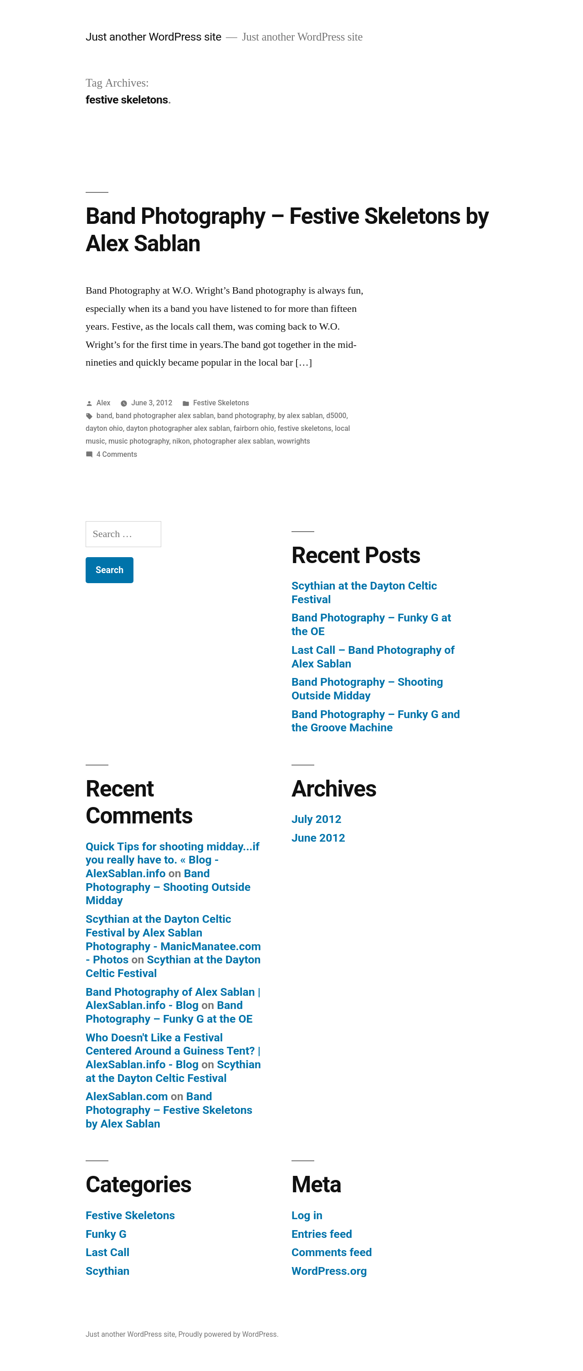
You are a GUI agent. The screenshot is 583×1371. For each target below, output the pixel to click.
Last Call (107, 1252)
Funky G (106, 1234)
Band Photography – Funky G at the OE (169, 1012)
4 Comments (117, 454)
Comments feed (332, 1252)
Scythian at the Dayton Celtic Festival (173, 1071)
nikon (181, 441)
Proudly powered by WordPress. (229, 1334)
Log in (307, 1215)
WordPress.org (329, 1271)
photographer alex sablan (233, 441)
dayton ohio (104, 428)
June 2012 (318, 837)
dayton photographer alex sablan (178, 428)
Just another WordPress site (153, 36)
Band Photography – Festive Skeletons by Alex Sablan (169, 1110)
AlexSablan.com (127, 1096)
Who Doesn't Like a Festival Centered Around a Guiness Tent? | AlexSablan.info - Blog (173, 1051)
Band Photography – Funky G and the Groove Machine (376, 721)
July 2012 (317, 819)
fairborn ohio (254, 428)
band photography (245, 415)
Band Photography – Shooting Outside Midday (367, 688)
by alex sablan (300, 415)
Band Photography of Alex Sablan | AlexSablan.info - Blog (173, 998)
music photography (138, 441)
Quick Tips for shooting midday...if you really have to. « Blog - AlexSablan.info (173, 860)
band (105, 415)
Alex (104, 402)
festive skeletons (305, 428)
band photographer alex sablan (165, 415)
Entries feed (322, 1234)
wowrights (293, 441)
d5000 (336, 415)
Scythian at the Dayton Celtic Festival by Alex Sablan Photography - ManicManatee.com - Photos (173, 939)
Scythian (108, 1271)
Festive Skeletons (221, 402)
